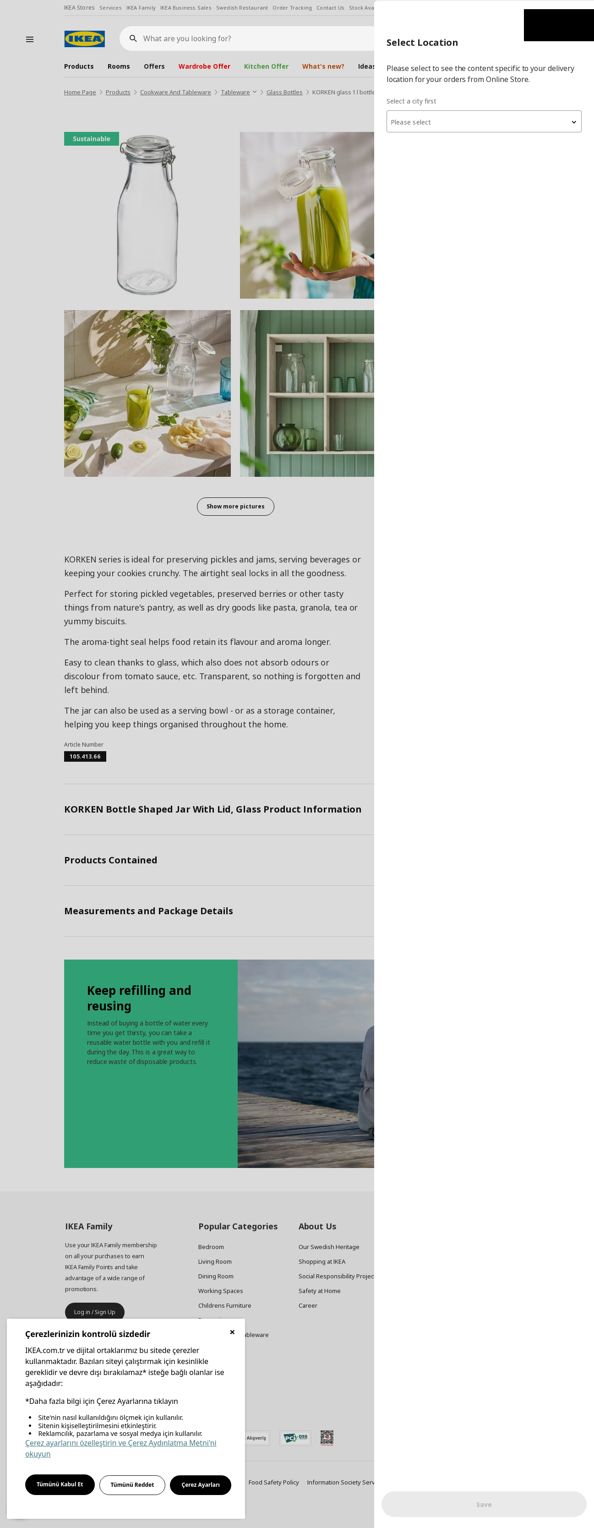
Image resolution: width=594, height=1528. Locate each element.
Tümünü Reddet (132, 1485)
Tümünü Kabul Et (60, 1484)
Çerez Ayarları (200, 1485)
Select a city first (411, 100)
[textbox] (484, 121)
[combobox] (484, 121)
